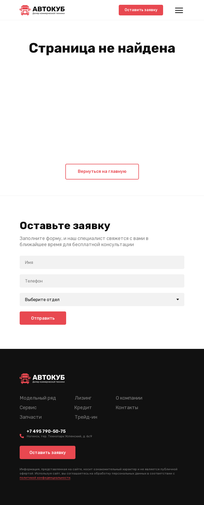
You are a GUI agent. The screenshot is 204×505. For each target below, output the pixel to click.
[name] (102, 262)
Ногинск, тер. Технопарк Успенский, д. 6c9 (59, 436)
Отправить (43, 318)
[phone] (102, 281)
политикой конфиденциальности (45, 478)
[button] (141, 10)
